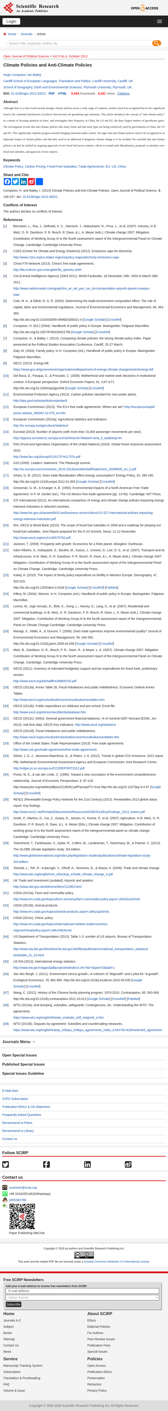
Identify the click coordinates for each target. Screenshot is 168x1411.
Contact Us (11, 1345)
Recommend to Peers (17, 1123)
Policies (95, 1359)
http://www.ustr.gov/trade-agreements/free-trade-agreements (55, 749)
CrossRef (113, 319)
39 (6, 868)
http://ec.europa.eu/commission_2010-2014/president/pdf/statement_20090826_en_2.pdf (74, 469)
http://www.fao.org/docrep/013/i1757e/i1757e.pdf (46, 456)
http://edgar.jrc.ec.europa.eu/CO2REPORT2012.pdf (49, 768)
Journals (26, 34)
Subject (8, 1326)
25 (6, 606)
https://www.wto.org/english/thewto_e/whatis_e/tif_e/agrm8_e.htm (58, 1017)
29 (6, 687)
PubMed (111, 587)
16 (6, 463)
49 (6, 1024)
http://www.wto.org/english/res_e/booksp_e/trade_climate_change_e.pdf (63, 874)
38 (6, 843)
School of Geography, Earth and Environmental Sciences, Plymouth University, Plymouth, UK (67, 87)
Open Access (96, 1365)
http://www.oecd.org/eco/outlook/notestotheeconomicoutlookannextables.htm (66, 737)
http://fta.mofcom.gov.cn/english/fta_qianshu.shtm (47, 270)
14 (6, 432)
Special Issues (97, 1351)
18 (6, 488)
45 (6, 961)
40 (6, 880)
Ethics (91, 1320)
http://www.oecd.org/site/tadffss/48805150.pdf (44, 681)
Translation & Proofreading (21, 1378)
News (7, 1351)
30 (6, 706)
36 (6, 799)
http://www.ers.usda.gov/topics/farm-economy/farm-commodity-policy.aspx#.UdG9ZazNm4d (76, 899)
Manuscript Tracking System (23, 1365)
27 (6, 650)
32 (6, 731)
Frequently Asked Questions (21, 1115)
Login (11, 21)
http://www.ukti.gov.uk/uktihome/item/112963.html (47, 886)
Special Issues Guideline (23, 1073)
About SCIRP (99, 1314)
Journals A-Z (12, 1320)
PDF (52, 93)
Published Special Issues (23, 1064)
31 (6, 718)
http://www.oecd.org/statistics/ (95, 724)
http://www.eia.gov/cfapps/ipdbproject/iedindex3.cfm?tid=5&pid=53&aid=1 (64, 967)
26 (6, 631)
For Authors (95, 1333)
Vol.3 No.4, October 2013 (70, 56)
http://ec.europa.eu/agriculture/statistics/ (40, 425)
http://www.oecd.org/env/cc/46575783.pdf (42, 537)
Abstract (10, 102)
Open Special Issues (19, 1055)
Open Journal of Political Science (26, 56)
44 (6, 936)
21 (6, 544)
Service (10, 1359)
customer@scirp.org (23, 1187)
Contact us (9, 1139)
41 (6, 893)
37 (6, 818)
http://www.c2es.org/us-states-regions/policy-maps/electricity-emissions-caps (66, 257)
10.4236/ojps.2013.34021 (28, 93)
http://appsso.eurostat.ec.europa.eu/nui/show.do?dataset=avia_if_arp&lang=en (67, 438)
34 (6, 756)
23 (6, 575)
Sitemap (9, 1339)
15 (6, 444)
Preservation (96, 1378)
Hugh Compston (14, 75)
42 (6, 905)
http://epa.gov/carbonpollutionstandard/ (40, 400)
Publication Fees (99, 1345)
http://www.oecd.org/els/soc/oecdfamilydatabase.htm (49, 712)
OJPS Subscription (15, 1099)
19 (6, 500)
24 (6, 594)
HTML (62, 93)
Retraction (94, 1384)
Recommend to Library (18, 1131)
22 (6, 550)
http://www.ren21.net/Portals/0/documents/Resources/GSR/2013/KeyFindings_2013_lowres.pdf (79, 812)
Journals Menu (18, 1042)
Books (7, 1333)
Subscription (11, 1372)
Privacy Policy (97, 1390)
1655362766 (17, 1200)
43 (6, 918)
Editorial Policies (98, 1326)
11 (6, 394)
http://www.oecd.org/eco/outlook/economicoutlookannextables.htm (59, 699)
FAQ (6, 1384)
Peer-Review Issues (101, 1339)
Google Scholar (94, 319)
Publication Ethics (99, 1372)
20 (6, 525)
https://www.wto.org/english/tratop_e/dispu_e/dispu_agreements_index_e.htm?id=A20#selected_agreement (87, 1030)
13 (6, 419)
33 (6, 743)
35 (6, 774)
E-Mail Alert (10, 1091)
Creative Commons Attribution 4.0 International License (116, 1261)
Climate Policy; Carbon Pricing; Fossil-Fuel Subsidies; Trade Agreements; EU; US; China (64, 166)
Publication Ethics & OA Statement (26, 1107)
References (12, 220)
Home (12, 34)
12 (6, 407)
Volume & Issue (14, 1390)
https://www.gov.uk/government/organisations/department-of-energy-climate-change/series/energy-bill (83, 369)
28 (6, 668)
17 (6, 475)
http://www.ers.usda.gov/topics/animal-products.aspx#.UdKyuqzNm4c (61, 911)
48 (6, 1005)
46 (6, 974)
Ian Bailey (34, 75)
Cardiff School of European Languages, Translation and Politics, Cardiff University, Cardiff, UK (68, 81)
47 (6, 992)
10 (6, 375)
